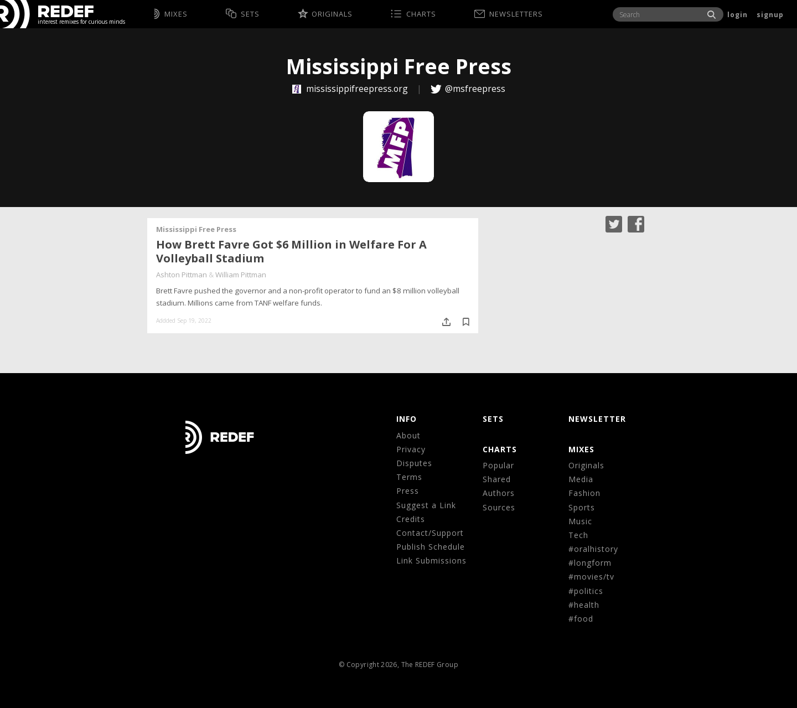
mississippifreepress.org (351, 88)
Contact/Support (430, 533)
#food (580, 618)
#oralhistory (593, 549)
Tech (578, 535)
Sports (581, 507)
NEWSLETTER (597, 419)
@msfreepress (475, 88)
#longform (590, 562)
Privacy (411, 449)
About (408, 435)
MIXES (581, 449)
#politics (585, 591)
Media (580, 479)
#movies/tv (591, 576)
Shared (497, 479)
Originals (586, 465)
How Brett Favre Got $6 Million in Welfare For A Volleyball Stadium (291, 251)
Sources (499, 507)
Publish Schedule (430, 546)
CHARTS (500, 449)
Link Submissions (431, 560)
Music (580, 521)
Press (407, 490)
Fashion (584, 493)
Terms (409, 477)
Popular (498, 465)
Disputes (414, 463)
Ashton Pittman (181, 275)
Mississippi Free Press (196, 229)
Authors (499, 493)
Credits (410, 519)
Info (406, 419)
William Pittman (240, 275)
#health (583, 605)
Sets (493, 419)
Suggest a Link (426, 505)
